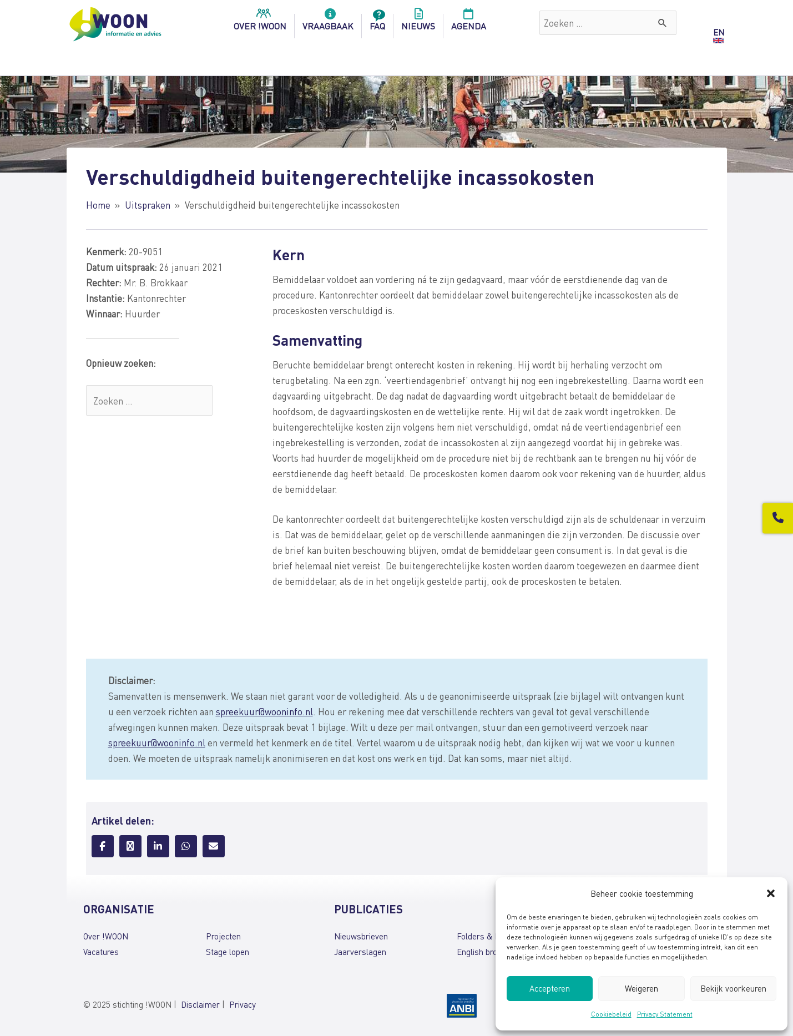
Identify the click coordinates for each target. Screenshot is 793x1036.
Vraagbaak (327, 23)
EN (718, 32)
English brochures (489, 951)
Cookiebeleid (611, 1014)
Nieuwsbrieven (361, 936)
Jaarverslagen (360, 951)
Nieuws (418, 23)
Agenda (468, 23)
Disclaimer (200, 1004)
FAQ (377, 23)
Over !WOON (105, 936)
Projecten (223, 936)
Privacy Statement (665, 1014)
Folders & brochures (494, 936)
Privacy (242, 1004)
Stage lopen (227, 951)
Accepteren (549, 988)
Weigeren (641, 988)
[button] (770, 893)
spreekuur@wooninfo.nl (264, 711)
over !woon (260, 23)
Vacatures (101, 951)
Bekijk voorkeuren (733, 988)
